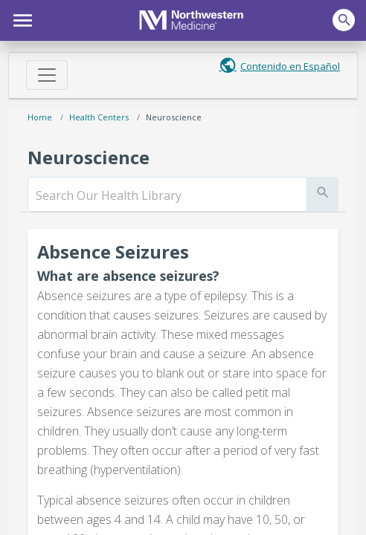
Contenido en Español (290, 66)
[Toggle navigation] (47, 75)
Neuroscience (174, 117)
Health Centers (99, 117)
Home (40, 117)
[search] (167, 195)
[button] (20, 18)
